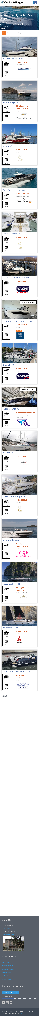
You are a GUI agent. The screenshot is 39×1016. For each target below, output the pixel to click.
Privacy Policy (6, 979)
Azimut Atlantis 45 (11, 540)
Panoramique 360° (28, 302)
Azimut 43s (7, 146)
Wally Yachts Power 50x (13, 189)
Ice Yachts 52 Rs (10, 627)
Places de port (6, 972)
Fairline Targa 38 (10, 408)
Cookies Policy (6, 976)
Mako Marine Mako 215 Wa (15, 277)
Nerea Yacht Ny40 (11, 583)
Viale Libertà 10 (8, 929)
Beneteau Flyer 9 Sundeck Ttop (17, 321)
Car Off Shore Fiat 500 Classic (16, 671)
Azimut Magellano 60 (12, 102)
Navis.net (22, 1013)
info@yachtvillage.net (10, 934)
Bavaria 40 (7, 452)
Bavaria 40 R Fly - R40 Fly (14, 58)
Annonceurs (6, 962)
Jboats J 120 (8, 365)
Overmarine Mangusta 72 (15, 496)
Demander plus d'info (10, 992)
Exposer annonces (8, 969)
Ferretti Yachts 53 (11, 233)
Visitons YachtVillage (8, 966)
